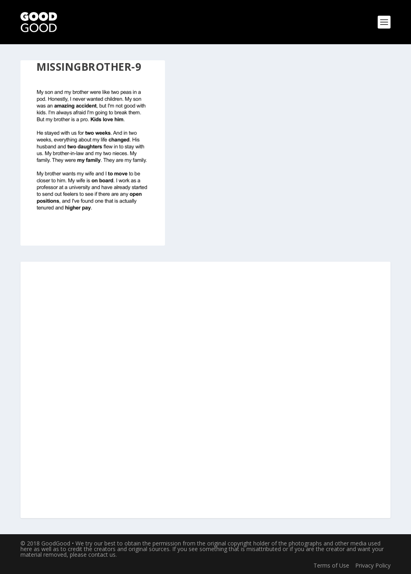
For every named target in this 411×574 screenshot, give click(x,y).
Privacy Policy (373, 565)
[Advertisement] (205, 390)
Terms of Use (331, 565)
